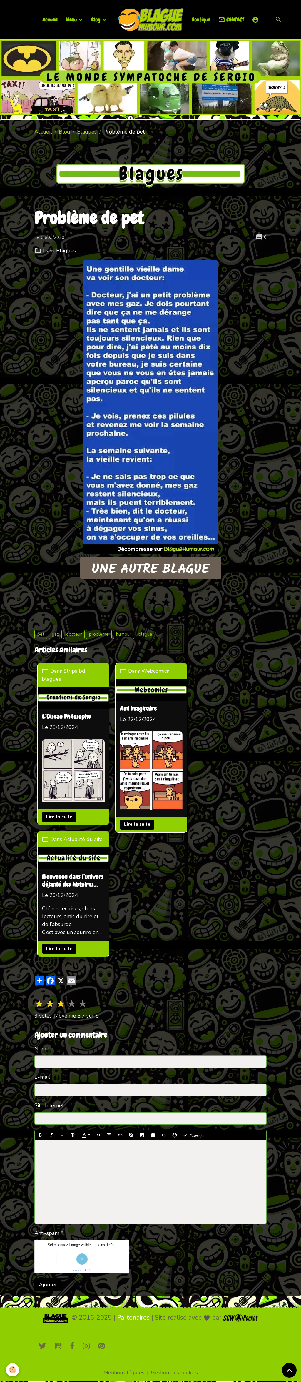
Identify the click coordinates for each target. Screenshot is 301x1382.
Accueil (50, 19)
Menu (72, 19)
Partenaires (133, 1317)
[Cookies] (12, 1369)
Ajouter (48, 1284)
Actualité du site (83, 839)
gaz (55, 634)
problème (99, 634)
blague (145, 634)
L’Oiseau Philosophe (66, 717)
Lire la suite (59, 817)
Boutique (201, 19)
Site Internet (49, 1105)
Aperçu (193, 1135)
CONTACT (231, 20)
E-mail (42, 1076)
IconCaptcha (80, 1270)
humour (123, 634)
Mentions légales (123, 1372)
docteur (74, 634)
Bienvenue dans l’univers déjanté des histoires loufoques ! (72, 881)
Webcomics (155, 671)
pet (40, 634)
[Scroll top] (289, 1370)
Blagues (87, 131)
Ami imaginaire (138, 709)
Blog (96, 19)
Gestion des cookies (174, 1372)
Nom (40, 1048)
